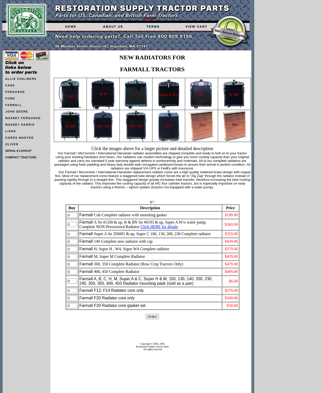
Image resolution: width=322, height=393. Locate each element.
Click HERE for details (159, 227)
